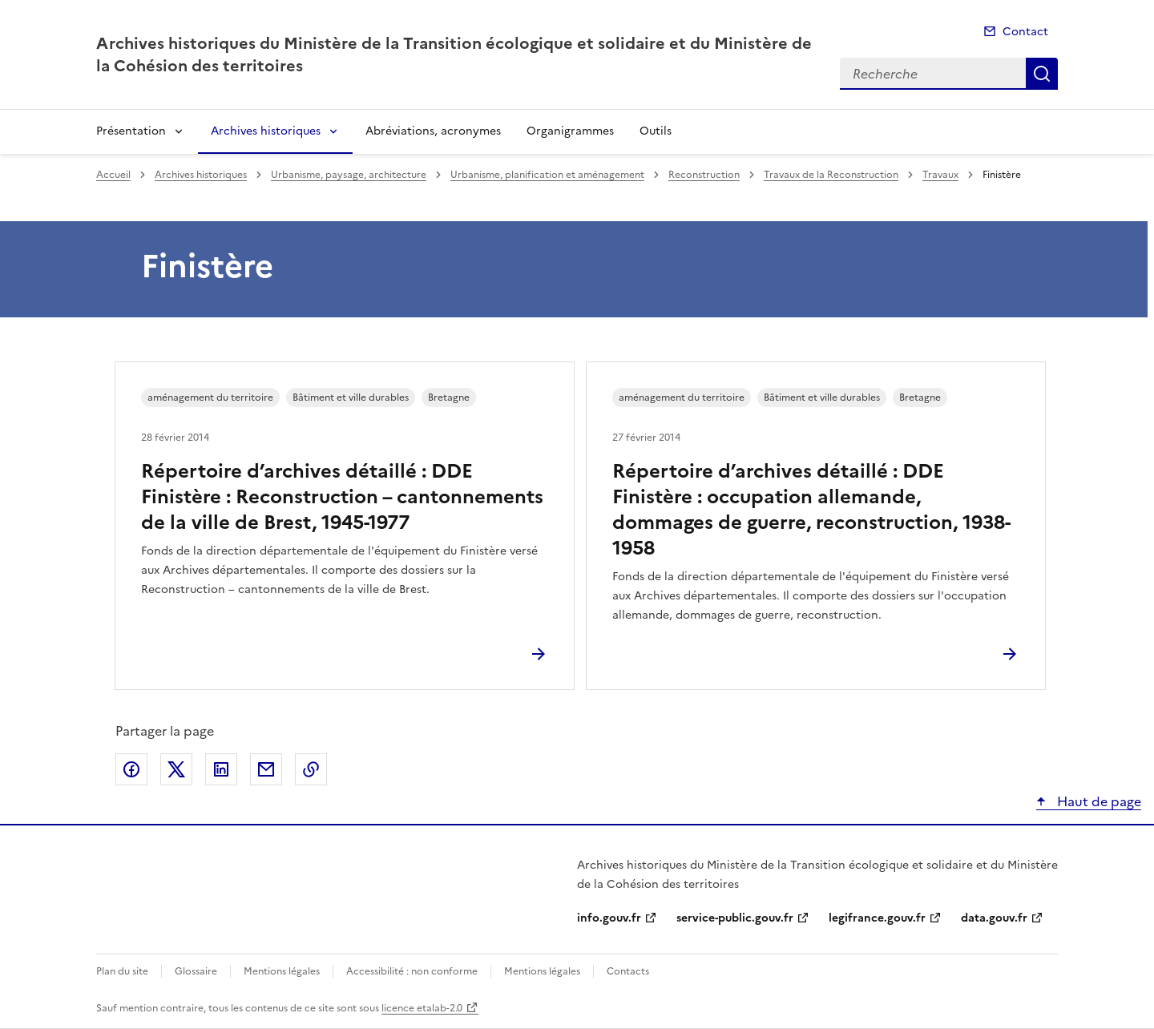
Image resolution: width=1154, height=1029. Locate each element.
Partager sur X (176, 769)
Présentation (131, 131)
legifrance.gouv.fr (877, 918)
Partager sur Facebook (131, 769)
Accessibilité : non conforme (412, 971)
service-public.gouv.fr (734, 918)
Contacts (628, 971)
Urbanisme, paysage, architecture (348, 174)
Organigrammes (570, 131)
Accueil (113, 174)
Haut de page (1097, 801)
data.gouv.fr (994, 918)
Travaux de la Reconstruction (831, 174)
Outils (656, 131)
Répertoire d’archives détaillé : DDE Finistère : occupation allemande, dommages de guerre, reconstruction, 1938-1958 (811, 510)
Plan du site (122, 971)
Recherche (1042, 74)
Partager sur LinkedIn (221, 769)
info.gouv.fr (609, 918)
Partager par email (266, 769)
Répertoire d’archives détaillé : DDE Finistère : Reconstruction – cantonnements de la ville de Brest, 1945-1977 (342, 497)
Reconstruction (704, 174)
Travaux (940, 174)
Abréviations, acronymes (433, 131)
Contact (1025, 31)
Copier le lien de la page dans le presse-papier (311, 769)
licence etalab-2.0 (421, 1008)
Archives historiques (266, 131)
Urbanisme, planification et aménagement (547, 174)
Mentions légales (282, 971)
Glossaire (196, 971)
